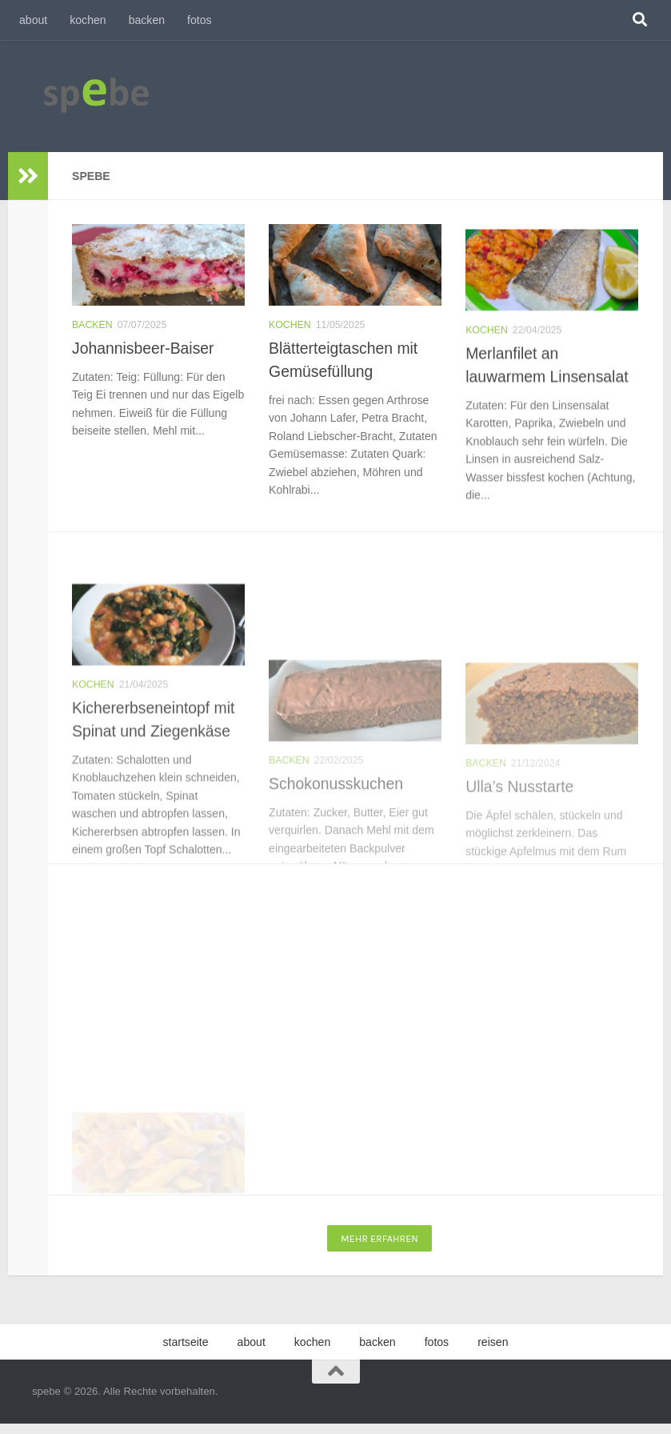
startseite (185, 1342)
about (33, 20)
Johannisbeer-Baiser (143, 349)
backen (147, 20)
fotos (199, 20)
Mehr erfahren (379, 1238)
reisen (492, 1342)
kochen (88, 20)
